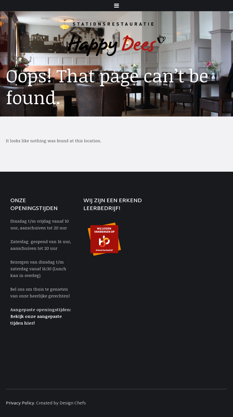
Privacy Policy (20, 403)
